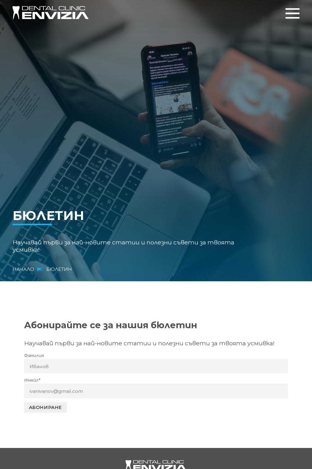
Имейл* (32, 380)
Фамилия (34, 355)
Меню (292, 13)
